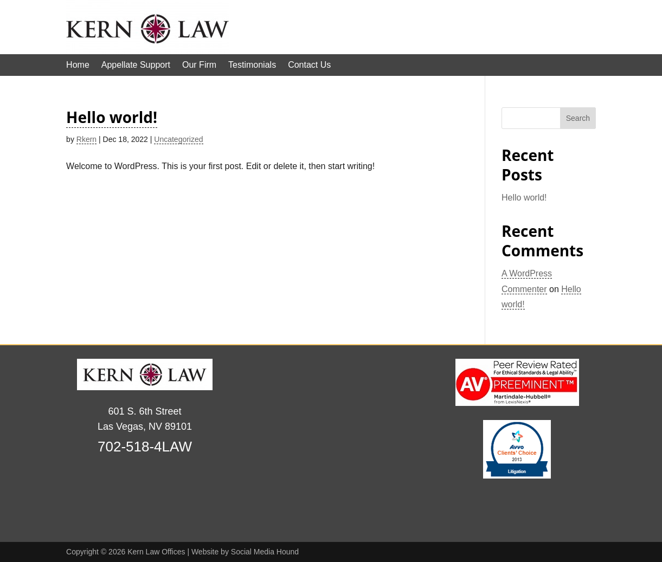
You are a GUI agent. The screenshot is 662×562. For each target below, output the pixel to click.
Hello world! (111, 117)
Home (77, 65)
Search (578, 118)
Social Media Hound (265, 551)
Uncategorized (178, 139)
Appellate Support (135, 65)
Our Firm (199, 65)
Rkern (86, 139)
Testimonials (252, 65)
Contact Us (309, 65)
